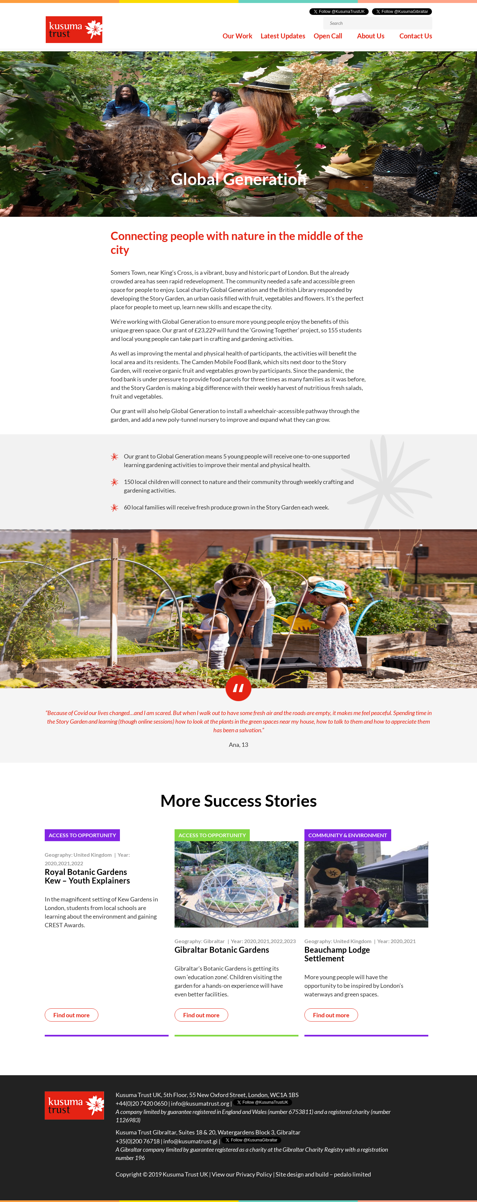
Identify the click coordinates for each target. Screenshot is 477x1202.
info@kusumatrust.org (200, 1103)
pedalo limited (352, 1174)
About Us (371, 39)
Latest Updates (283, 39)
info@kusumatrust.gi (190, 1141)
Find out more (71, 1015)
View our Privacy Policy (242, 1174)
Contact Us (415, 39)
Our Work (237, 39)
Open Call (328, 39)
